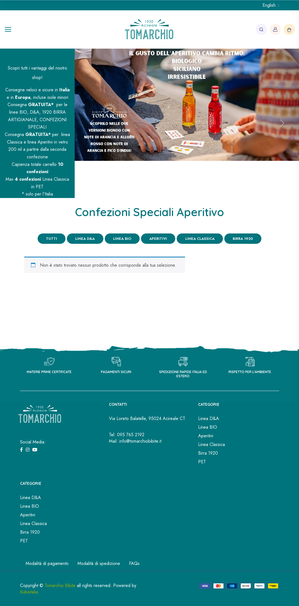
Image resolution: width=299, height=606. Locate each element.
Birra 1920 (242, 238)
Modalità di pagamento (47, 563)
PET (202, 462)
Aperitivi (158, 238)
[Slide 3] (197, 190)
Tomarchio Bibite (60, 585)
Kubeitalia (29, 591)
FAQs (134, 563)
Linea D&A (85, 238)
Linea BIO (122, 238)
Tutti (51, 238)
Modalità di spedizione (98, 563)
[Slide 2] (187, 190)
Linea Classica (199, 238)
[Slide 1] (177, 190)
